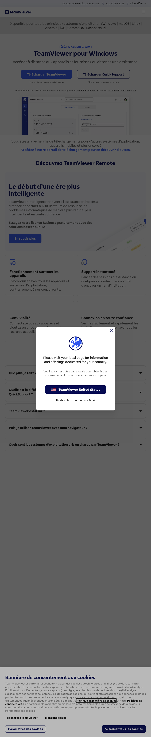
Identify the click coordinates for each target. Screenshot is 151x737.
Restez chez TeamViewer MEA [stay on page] (75, 400)
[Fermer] (111, 330)
